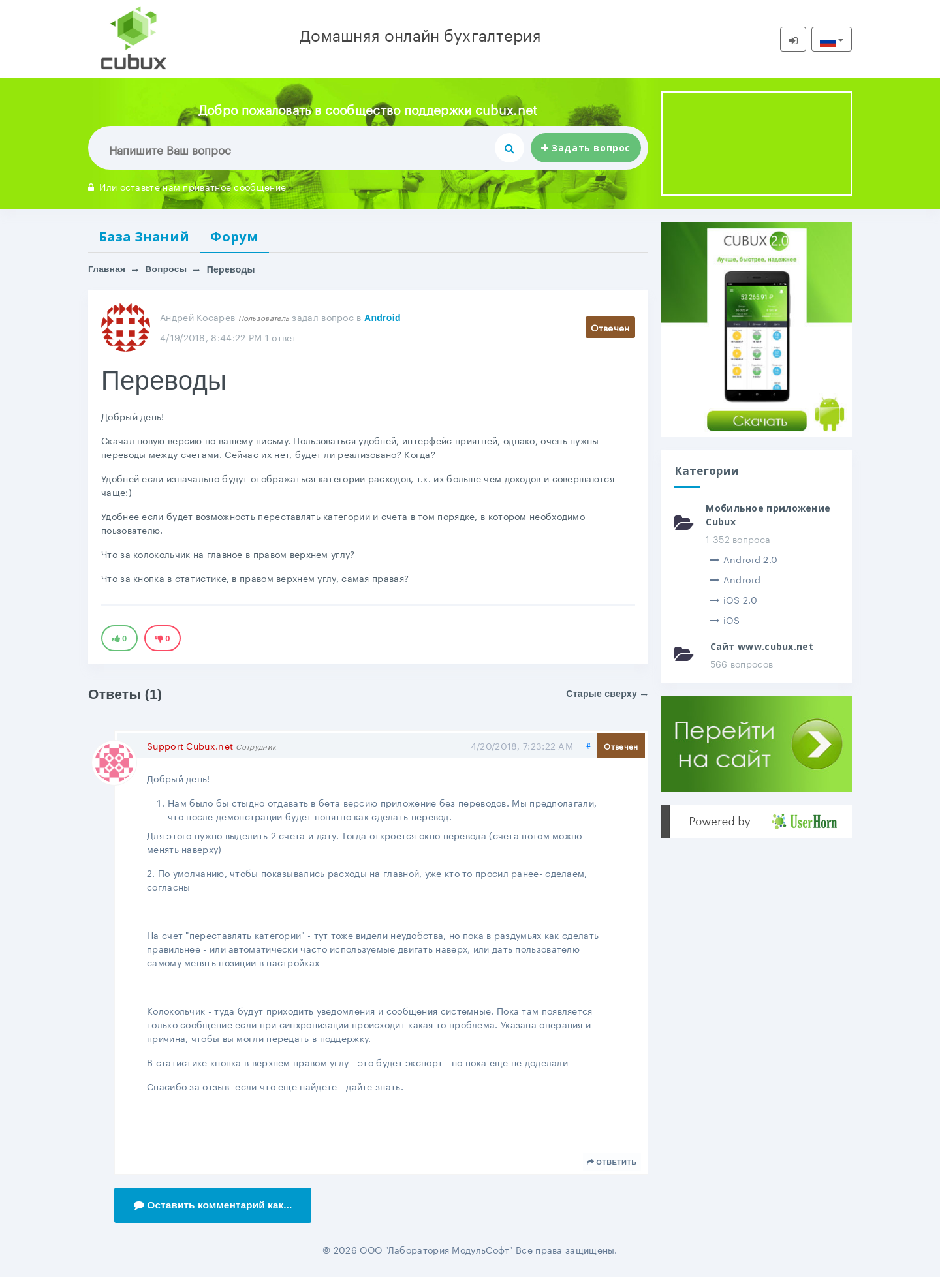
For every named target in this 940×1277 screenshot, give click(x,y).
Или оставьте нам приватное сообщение (187, 186)
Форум (240, 237)
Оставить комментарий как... (215, 1206)
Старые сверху (607, 695)
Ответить (612, 1163)
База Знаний (147, 237)
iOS (725, 619)
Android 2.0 (744, 558)
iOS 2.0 (733, 599)
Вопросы (167, 271)
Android (382, 319)
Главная (107, 271)
